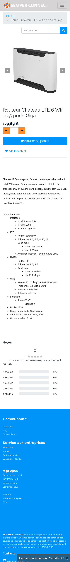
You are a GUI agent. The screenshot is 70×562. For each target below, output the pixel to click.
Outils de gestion (11, 455)
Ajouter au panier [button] (35, 141)
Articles (10, 16)
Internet (6, 451)
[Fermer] (66, 558)
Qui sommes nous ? (12, 475)
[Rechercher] (63, 30)
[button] (7, 70)
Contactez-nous (10, 487)
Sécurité (7, 494)
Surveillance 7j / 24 (12, 459)
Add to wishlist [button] (15, 151)
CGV (5, 502)
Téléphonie (8, 447)
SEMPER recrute (11, 479)
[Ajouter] (21, 130)
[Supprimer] (6, 130)
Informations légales (13, 498)
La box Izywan (10, 483)
